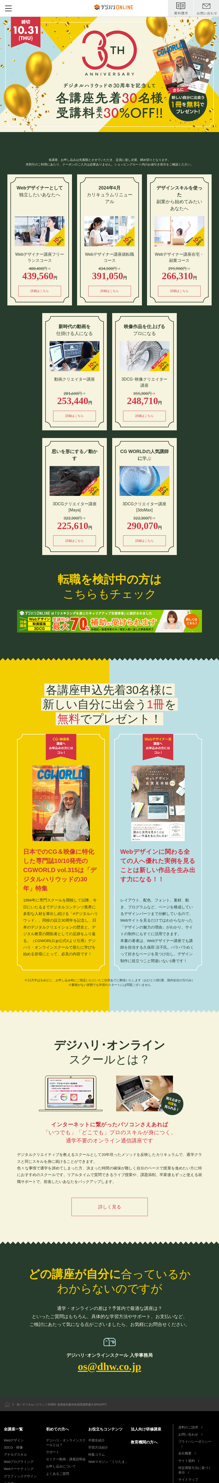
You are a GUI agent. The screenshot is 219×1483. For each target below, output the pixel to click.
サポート (52, 1453)
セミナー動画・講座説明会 (66, 1460)
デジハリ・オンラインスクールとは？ (66, 1443)
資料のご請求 (188, 1428)
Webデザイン (14, 1441)
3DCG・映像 (13, 1448)
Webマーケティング (19, 1470)
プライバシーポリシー (194, 1442)
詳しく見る (109, 1206)
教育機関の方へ (144, 1443)
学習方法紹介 (98, 1448)
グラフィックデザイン (20, 1477)
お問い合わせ (188, 1435)
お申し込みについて (61, 1467)
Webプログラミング (19, 1463)
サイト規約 (186, 1461)
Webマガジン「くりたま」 (108, 1463)
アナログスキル (15, 1455)
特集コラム (96, 1455)
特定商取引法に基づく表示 (194, 1471)
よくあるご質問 (57, 1474)
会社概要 (185, 1454)
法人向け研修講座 (146, 1430)
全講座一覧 (13, 1430)
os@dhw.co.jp (109, 1366)
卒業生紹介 (96, 1441)
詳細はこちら (40, 291)
